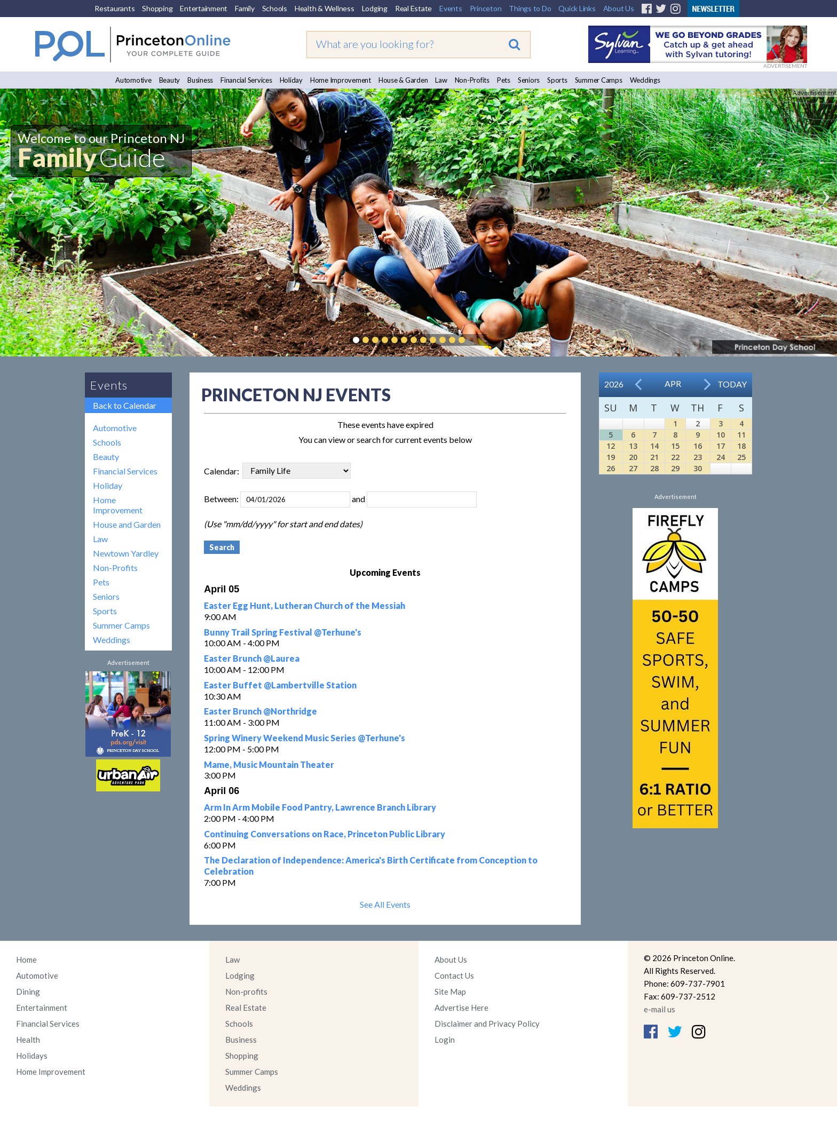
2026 (613, 384)
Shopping (157, 8)
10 (720, 435)
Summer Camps (598, 80)
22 (675, 457)
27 (633, 468)
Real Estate (413, 8)
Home (26, 959)
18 (741, 446)
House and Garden (127, 524)
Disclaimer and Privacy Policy (487, 1023)
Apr (673, 383)
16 (697, 446)
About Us (618, 8)
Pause (478, 340)
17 (720, 446)
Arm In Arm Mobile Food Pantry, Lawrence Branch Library (320, 807)
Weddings (645, 80)
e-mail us (659, 1009)
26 (610, 468)
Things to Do (530, 8)
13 (633, 446)
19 (610, 457)
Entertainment (203, 8)
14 (654, 446)
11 (741, 435)
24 (720, 457)
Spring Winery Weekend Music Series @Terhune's (304, 738)
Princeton (486, 8)
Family (245, 8)
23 (697, 457)
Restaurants (114, 8)
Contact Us (454, 975)
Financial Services (246, 80)
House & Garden (403, 80)
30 (697, 468)
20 (633, 457)
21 (654, 457)
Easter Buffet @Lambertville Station (280, 685)
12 (610, 446)
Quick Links (576, 8)
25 (741, 457)
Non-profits (246, 991)
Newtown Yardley (126, 553)
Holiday (291, 80)
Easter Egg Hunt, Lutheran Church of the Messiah (304, 605)
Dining (28, 991)
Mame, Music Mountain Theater (269, 764)
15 (675, 446)
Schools (274, 8)
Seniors (529, 80)
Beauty (169, 80)
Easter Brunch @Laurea (251, 658)
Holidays (32, 1055)
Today (732, 384)
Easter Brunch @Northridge (260, 711)
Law (441, 80)
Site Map (450, 991)
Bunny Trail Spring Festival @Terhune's (282, 632)
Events (450, 8)
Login (445, 1039)
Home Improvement (340, 80)
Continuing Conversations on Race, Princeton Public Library (324, 834)
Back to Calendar (124, 405)
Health (28, 1039)
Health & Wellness (324, 8)
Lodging (375, 8)
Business (200, 80)
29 (675, 468)
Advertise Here (461, 1007)
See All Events (385, 904)
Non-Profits (472, 80)
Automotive (133, 80)
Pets (503, 80)
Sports (557, 80)
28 (654, 468)
